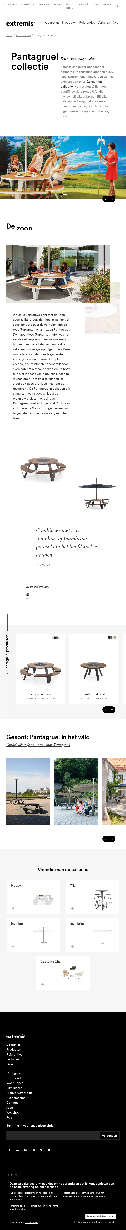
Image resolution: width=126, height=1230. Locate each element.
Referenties (87, 22)
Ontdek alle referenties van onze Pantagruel (38, 744)
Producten (69, 22)
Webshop (107, 4)
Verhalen (104, 22)
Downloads (43, 4)
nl (117, 6)
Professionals (27, 4)
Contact (95, 4)
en (7, 1174)
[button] (105, 199)
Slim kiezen (14, 1088)
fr (16, 1174)
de (20, 1174)
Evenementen (16, 1098)
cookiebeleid (31, 1222)
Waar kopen (14, 1083)
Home (9, 35)
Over (116, 22)
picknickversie (23, 398)
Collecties (52, 23)
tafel (33, 403)
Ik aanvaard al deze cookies (100, 1216)
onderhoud (82, 4)
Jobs (9, 1108)
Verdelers (57, 4)
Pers (9, 1117)
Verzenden (109, 1136)
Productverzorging (19, 1093)
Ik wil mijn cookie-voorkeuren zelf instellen (95, 1222)
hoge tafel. (48, 403)
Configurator (10, 4)
